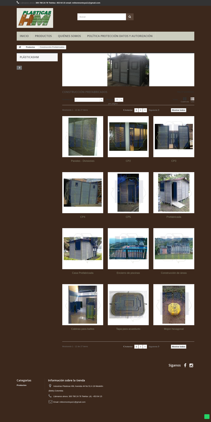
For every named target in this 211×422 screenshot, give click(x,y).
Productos (43, 36)
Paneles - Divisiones (82, 160)
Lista (192, 100)
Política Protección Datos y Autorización (120, 36)
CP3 (173, 160)
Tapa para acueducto (128, 328)
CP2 (128, 160)
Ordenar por (68, 99)
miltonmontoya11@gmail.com (72, 402)
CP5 (128, 216)
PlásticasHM (29, 57)
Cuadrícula (185, 100)
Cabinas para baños (82, 328)
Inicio (24, 36)
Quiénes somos (69, 36)
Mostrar (110, 99)
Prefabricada (174, 216)
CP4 (82, 216)
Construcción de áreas (174, 272)
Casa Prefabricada (83, 272)
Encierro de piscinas (128, 272)
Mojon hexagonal (174, 328)
